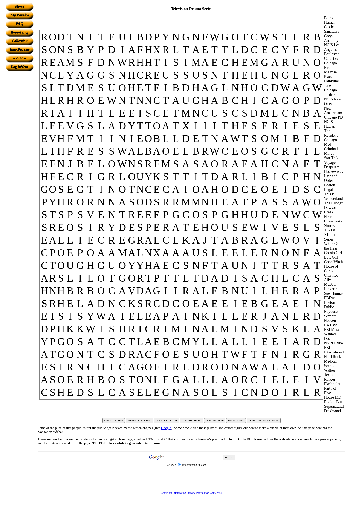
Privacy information (198, 492)
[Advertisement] (19, 135)
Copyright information (173, 492)
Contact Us (216, 492)
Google (166, 428)
